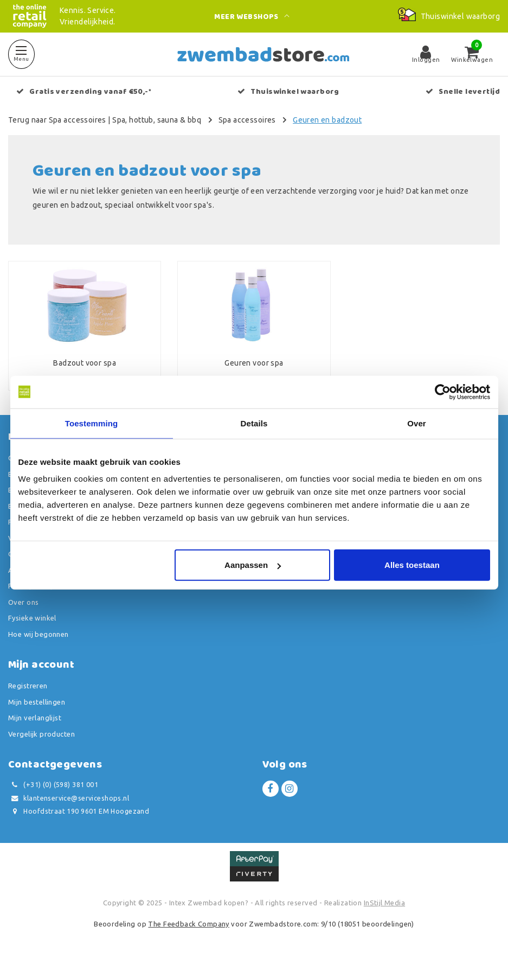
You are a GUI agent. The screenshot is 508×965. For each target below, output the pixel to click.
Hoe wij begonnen (38, 634)
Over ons (23, 602)
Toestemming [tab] (91, 422)
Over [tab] (416, 422)
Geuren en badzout (327, 120)
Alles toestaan (412, 565)
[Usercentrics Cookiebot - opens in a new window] (442, 392)
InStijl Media (384, 902)
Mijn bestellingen (36, 702)
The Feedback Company (188, 924)
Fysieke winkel (32, 618)
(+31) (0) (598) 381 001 (53, 785)
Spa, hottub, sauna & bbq (156, 120)
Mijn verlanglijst (34, 717)
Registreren (28, 685)
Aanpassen (252, 565)
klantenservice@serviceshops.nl (68, 798)
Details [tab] (254, 422)
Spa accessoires (247, 120)
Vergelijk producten (41, 734)
